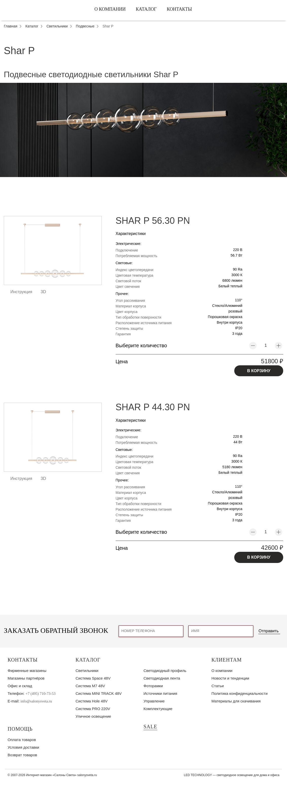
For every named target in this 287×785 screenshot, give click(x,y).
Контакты (179, 9)
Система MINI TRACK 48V (99, 693)
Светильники (87, 670)
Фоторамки (153, 686)
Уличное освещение (93, 716)
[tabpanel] (143, 130)
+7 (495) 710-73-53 (41, 694)
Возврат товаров (22, 755)
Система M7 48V (90, 686)
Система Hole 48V (91, 701)
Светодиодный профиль (165, 670)
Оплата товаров (22, 739)
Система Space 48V (93, 678)
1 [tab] (143, 180)
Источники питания (160, 693)
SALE (150, 726)
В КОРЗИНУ (259, 371)
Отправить (269, 631)
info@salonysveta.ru (36, 701)
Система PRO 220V (93, 708)
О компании (109, 9)
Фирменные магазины (27, 670)
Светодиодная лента (162, 678)
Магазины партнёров (26, 678)
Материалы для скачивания (236, 701)
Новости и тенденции (230, 678)
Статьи (217, 686)
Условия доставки (23, 747)
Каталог (146, 9)
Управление (154, 701)
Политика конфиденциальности (239, 693)
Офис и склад (20, 686)
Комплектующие (158, 708)
